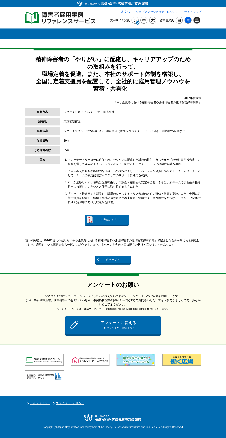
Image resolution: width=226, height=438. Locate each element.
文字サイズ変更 (120, 20)
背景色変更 (167, 20)
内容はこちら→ (110, 219)
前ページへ (113, 259)
